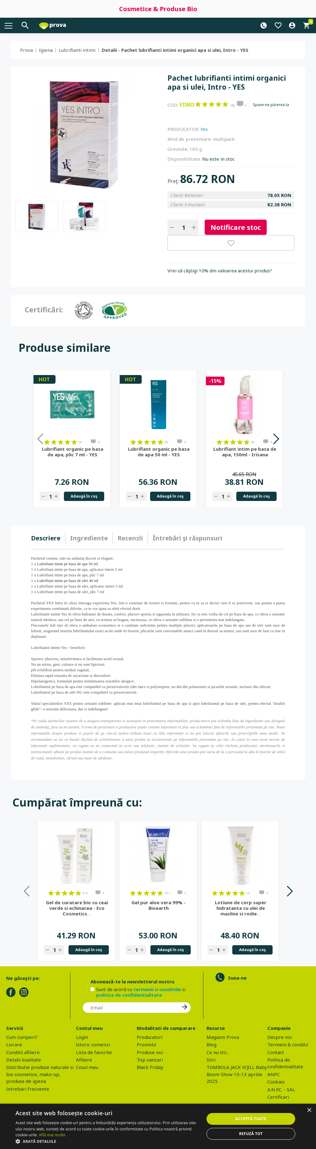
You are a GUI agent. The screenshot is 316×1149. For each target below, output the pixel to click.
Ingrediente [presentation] (89, 538)
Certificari (278, 1097)
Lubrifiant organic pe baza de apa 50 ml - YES (158, 451)
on (198, 104)
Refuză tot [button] (251, 1133)
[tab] (48, 538)
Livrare (14, 1044)
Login (82, 1037)
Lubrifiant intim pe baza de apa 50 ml (67, 563)
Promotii (146, 1044)
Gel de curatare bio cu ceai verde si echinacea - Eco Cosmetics (77, 908)
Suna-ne (237, 978)
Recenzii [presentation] (130, 538)
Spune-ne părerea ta (271, 105)
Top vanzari (150, 1060)
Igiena (46, 50)
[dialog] (158, 1126)
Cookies (276, 1082)
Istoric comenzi (93, 1044)
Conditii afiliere (23, 1052)
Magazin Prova (223, 1037)
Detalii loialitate (23, 1060)
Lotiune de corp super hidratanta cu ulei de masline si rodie (240, 908)
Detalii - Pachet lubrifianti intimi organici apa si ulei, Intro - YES (175, 50)
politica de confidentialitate (129, 995)
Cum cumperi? (22, 1037)
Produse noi (150, 1052)
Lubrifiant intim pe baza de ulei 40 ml (67, 580)
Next (276, 439)
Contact (275, 1052)
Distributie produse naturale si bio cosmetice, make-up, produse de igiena (39, 1074)
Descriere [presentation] (45, 538)
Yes (204, 129)
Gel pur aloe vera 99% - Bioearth (158, 905)
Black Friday (150, 1067)
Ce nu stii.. (217, 1052)
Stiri (211, 1060)
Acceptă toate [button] (250, 1118)
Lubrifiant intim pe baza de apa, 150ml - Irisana (244, 451)
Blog (211, 1044)
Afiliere (84, 1060)
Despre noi (279, 1037)
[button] (107, 1141)
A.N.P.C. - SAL (281, 1089)
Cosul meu (87, 1067)
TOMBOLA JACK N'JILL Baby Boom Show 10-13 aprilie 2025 (237, 1074)
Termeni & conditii (287, 1044)
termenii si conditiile (157, 989)
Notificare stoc (236, 227)
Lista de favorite (94, 1052)
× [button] (309, 1110)
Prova (26, 50)
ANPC (273, 1074)
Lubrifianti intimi (77, 50)
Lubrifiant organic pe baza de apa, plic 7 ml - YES (72, 451)
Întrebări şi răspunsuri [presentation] (187, 538)
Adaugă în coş (84, 496)
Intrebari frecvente (27, 1089)
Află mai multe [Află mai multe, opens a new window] (52, 1135)
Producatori (149, 1037)
